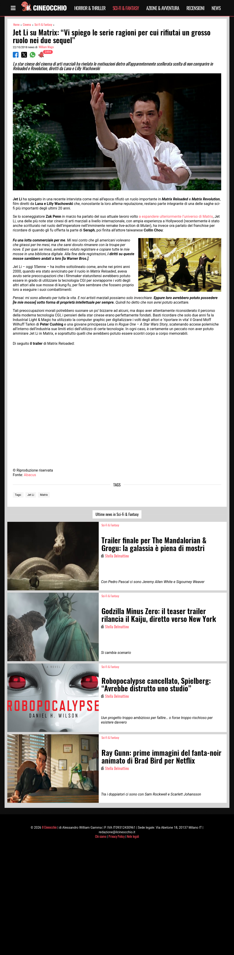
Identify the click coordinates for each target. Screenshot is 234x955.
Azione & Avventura (162, 8)
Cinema (27, 24)
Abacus (30, 475)
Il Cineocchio (49, 827)
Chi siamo (100, 836)
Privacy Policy (117, 836)
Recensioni (195, 8)
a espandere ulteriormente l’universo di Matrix (176, 216)
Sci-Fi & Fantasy (126, 8)
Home (16, 24)
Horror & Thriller (89, 8)
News (216, 8)
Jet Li (30, 494)
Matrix (44, 494)
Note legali (133, 836)
